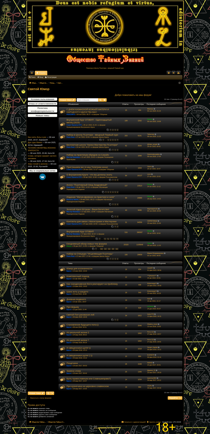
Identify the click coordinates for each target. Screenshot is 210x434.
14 (108, 239)
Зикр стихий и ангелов (38, 167)
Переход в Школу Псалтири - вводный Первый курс (105, 68)
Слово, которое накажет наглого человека (42, 160)
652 (101, 249)
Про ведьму (73, 306)
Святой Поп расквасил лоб (80, 314)
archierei (150, 306)
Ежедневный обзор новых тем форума (87, 243)
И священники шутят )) (78, 347)
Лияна (149, 166)
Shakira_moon (152, 324)
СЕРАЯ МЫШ (152, 221)
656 (117, 249)
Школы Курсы (104, 137)
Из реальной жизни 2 (78, 332)
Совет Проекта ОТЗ (74, 125)
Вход (41, 77)
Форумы (67, 73)
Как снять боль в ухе (37, 140)
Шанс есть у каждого (77, 291)
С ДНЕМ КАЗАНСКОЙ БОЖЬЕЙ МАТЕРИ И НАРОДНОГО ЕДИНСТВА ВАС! (88, 110)
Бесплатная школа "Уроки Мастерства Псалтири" (92, 144)
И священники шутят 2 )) (79, 355)
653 (105, 249)
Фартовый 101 (152, 209)
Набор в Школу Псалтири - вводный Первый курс (92, 134)
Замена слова (74, 370)
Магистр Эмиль (73, 199)
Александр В (152, 283)
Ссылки (32, 73)
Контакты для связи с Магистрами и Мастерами (92, 221)
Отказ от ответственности (42, 103)
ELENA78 (150, 355)
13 (105, 239)
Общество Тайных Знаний (47, 73)
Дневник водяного (76, 299)
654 (109, 249)
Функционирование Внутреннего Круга (81, 127)
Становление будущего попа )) (82, 324)
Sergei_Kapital (152, 347)
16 (114, 239)
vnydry (149, 386)
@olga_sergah (152, 144)
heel (148, 299)
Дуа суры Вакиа (35, 145)
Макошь (150, 109)
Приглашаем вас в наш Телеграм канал (87, 167)
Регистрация (51, 77)
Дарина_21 (151, 370)
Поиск (33, 77)
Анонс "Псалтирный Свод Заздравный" (87, 184)
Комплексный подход (78, 276)
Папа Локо (71, 137)
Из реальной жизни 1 (78, 340)
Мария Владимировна (155, 253)
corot (149, 174)
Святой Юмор (38, 89)
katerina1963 (152, 378)
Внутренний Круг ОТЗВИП (80, 231)
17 (117, 239)
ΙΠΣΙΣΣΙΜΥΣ (71, 114)
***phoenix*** (152, 276)
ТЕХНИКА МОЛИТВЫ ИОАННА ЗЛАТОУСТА (42, 152)
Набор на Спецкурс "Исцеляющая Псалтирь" (90, 253)
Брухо (69, 271)
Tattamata (150, 134)
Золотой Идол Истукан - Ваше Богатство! (88, 209)
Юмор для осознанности (79, 268)
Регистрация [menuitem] (179, 73)
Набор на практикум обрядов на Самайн (88, 154)
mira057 (150, 268)
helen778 (150, 314)
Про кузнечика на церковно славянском (88, 386)
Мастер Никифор (73, 157)
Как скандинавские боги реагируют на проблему (92, 283)
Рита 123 (150, 332)
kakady (149, 363)
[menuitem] (169, 73)
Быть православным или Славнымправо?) (89, 378)
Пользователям (111, 177)
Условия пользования (42, 99)
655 (113, 249)
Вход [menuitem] (174, 73)
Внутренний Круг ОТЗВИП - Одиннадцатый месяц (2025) (89, 121)
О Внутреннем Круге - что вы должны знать (89, 174)
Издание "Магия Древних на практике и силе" (91, 196)
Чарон (149, 243)
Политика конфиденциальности (42, 109)
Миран (149, 119)
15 (111, 239)
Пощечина (72, 363)
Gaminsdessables (153, 154)
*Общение (103, 114)
